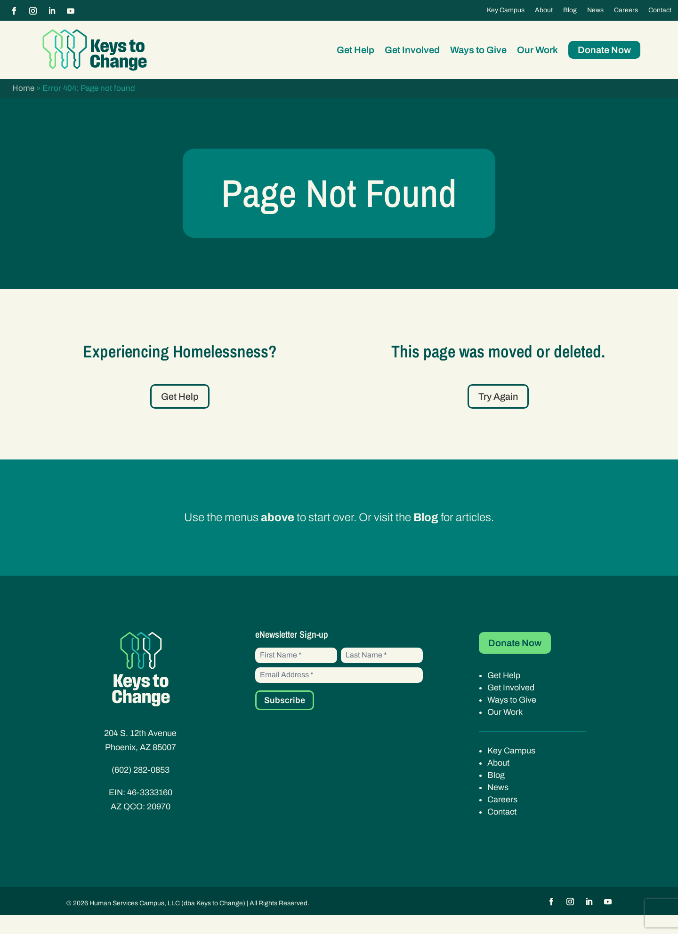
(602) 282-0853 (141, 788)
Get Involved (412, 50)
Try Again (498, 416)
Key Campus (506, 10)
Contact (659, 10)
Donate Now (604, 50)
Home (23, 88)
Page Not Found (339, 202)
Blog (570, 10)
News (595, 10)
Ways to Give (478, 50)
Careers (626, 10)
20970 (158, 825)
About (544, 10)
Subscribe (284, 719)
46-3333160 (149, 811)
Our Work (537, 50)
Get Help (355, 50)
